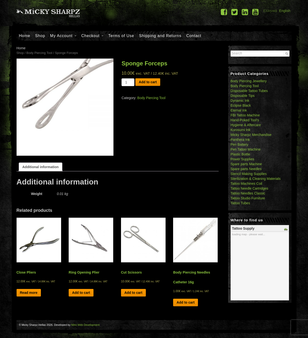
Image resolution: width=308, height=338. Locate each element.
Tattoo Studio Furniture (248, 198)
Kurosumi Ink (241, 130)
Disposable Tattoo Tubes (249, 91)
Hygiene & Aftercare (246, 125)
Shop (40, 36)
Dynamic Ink (240, 100)
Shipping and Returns (160, 36)
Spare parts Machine (246, 164)
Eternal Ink (239, 110)
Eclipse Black (241, 105)
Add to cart (148, 82)
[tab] (40, 167)
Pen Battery (239, 144)
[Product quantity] (127, 82)
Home (24, 36)
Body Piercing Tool (39, 53)
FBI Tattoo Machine (245, 115)
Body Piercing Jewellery (249, 81)
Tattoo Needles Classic (248, 193)
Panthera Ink (240, 140)
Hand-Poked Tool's (245, 120)
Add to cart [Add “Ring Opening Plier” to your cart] (81, 293)
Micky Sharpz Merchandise (251, 135)
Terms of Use (121, 36)
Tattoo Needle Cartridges (249, 188)
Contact (193, 36)
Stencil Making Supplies (249, 174)
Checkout (92, 36)
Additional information (40, 167)
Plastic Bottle (240, 154)
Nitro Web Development (85, 324)
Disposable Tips (243, 96)
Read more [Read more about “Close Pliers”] (28, 293)
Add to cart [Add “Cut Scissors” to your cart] (133, 293)
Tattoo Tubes (240, 203)
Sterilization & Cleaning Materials (255, 179)
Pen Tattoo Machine (246, 149)
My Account (63, 36)
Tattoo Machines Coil (246, 183)
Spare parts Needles (246, 169)
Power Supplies (242, 159)
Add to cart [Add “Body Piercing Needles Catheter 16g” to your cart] (186, 302)
